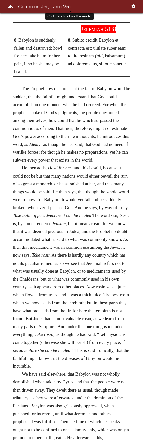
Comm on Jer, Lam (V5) (44, 6)
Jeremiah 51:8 (98, 29)
